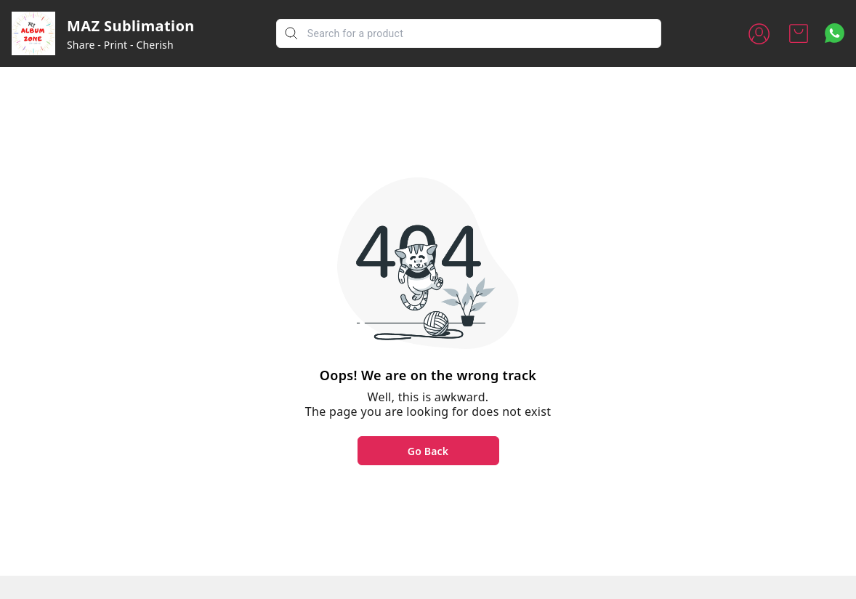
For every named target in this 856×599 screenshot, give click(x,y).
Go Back (428, 451)
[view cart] (798, 33)
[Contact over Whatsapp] (834, 33)
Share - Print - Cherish (120, 45)
